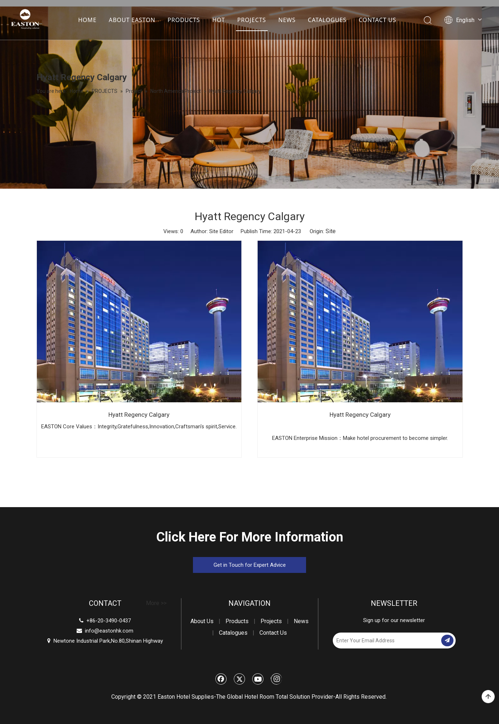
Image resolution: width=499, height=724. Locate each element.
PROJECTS (251, 20)
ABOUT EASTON (131, 20)
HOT (218, 20)
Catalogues (233, 632)
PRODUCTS (183, 20)
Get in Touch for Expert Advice (250, 565)
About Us (202, 621)
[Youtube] (258, 679)
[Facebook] (221, 679)
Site (331, 231)
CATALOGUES (326, 20)
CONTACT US (377, 20)
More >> (156, 603)
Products (237, 621)
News (301, 621)
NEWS (286, 20)
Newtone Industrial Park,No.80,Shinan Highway (105, 641)
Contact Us (273, 632)
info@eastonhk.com (109, 630)
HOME (87, 20)
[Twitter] (239, 679)
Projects (271, 621)
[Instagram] (276, 679)
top (488, 697)
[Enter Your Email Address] (386, 640)
